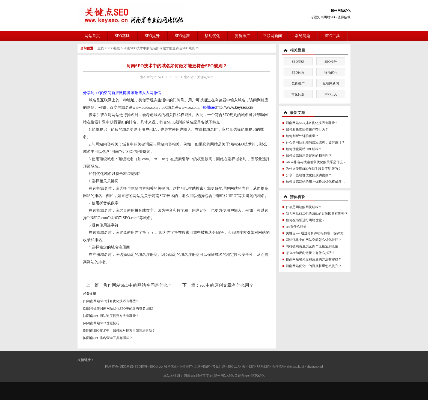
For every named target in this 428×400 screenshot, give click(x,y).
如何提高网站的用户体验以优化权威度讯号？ (318, 182)
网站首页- (112, 366)
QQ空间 (104, 93)
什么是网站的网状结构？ (304, 207)
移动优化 (212, 36)
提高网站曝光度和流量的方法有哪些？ (313, 259)
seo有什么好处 (296, 227)
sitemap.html (295, 366)
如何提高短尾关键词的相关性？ (309, 155)
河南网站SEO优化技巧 (103, 323)
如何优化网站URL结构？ (304, 149)
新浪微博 (119, 93)
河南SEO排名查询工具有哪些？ (109, 338)
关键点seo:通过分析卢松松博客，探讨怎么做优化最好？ (326, 233)
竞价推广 (242, 36)
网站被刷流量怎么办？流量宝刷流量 (312, 246)
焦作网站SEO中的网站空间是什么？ (137, 285)
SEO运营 (182, 36)
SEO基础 (122, 36)
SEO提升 (152, 36)
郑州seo (209, 107)
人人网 (147, 93)
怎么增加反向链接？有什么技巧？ (310, 253)
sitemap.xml (315, 366)
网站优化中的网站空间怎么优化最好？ (313, 240)
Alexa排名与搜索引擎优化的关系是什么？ (316, 162)
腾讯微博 (134, 93)
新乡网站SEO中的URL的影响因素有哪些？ (317, 214)
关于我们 (248, 366)
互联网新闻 (272, 36)
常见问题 (302, 36)
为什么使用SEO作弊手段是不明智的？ (313, 169)
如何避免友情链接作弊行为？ (307, 129)
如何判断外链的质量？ (302, 136)
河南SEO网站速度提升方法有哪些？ (113, 316)
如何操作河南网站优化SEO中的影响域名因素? (120, 308)
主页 (100, 48)
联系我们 (263, 366)
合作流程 (278, 366)
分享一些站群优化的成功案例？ (309, 175)
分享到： (90, 93)
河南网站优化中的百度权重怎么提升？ (313, 266)
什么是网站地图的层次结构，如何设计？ (315, 142)
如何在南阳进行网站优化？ (305, 220)
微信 (157, 93)
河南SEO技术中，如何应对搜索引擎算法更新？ (121, 330)
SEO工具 (332, 36)
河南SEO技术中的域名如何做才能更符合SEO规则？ (161, 48)
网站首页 (92, 36)
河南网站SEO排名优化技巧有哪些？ (113, 301)
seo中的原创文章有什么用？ (227, 285)
